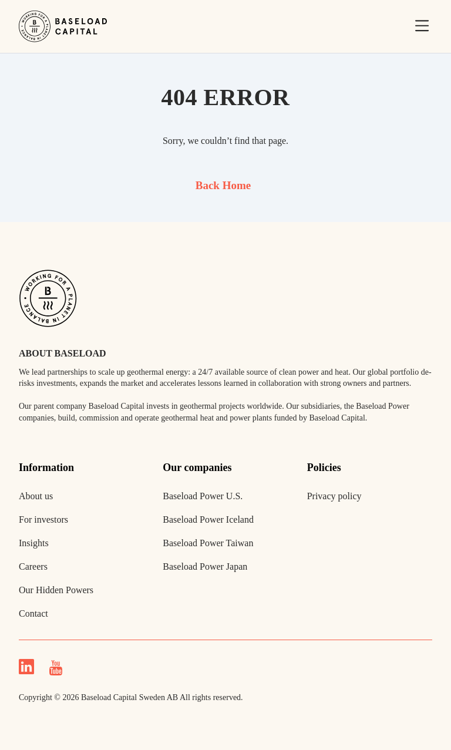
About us (36, 496)
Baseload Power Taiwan (208, 543)
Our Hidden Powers (56, 590)
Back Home (223, 185)
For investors (43, 519)
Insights (34, 543)
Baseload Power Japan (205, 566)
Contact (33, 613)
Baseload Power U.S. (203, 496)
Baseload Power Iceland (208, 519)
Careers (33, 566)
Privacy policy (334, 496)
